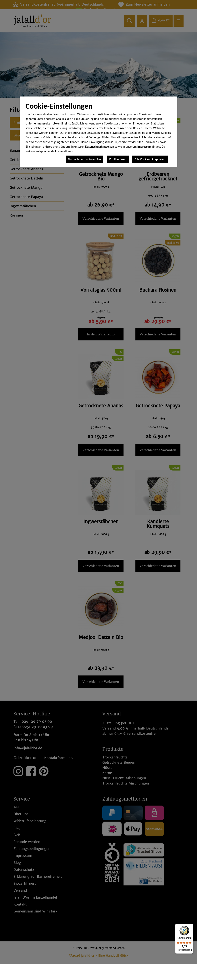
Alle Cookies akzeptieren (150, 159)
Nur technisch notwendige (84, 159)
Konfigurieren (117, 159)
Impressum (144, 146)
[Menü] (191, 926)
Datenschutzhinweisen (99, 146)
